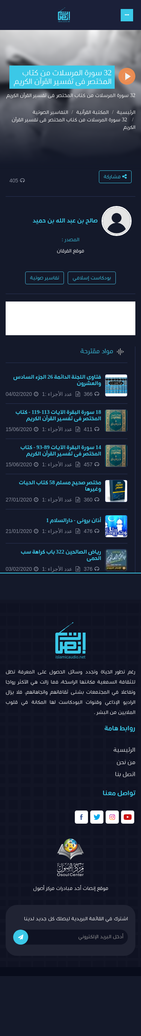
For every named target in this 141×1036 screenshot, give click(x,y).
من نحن (126, 762)
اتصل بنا (125, 774)
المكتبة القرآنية (92, 112)
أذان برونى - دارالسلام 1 (74, 520)
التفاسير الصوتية (50, 112)
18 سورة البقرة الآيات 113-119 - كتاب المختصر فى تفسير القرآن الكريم (58, 415)
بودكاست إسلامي (92, 278)
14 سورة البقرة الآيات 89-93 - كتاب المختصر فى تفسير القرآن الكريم (60, 451)
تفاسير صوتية (44, 278)
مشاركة (115, 176)
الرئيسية (126, 112)
